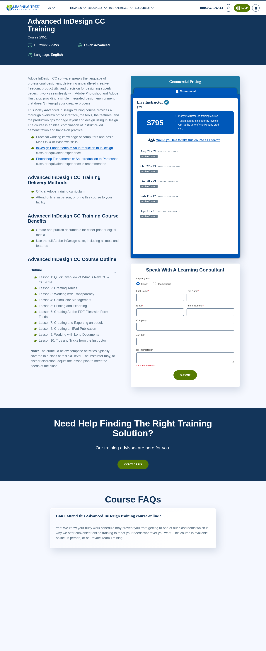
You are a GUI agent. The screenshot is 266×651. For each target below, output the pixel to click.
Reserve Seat (217, 107)
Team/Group (165, 216)
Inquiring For (143, 210)
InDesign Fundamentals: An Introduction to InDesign (78, 158)
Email (140, 238)
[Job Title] (185, 274)
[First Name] (160, 230)
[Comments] (185, 291)
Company (142, 253)
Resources (146, 7)
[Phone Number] (210, 245)
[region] (186, 140)
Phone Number (196, 238)
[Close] (260, 644)
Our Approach (121, 7)
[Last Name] (210, 230)
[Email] (160, 245)
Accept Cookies (217, 644)
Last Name (193, 223)
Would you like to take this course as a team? (188, 91)
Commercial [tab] (185, 42)
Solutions (97, 7)
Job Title (140, 268)
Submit (185, 308)
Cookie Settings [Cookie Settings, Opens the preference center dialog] (190, 644)
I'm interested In (145, 283)
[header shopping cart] (256, 7)
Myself (145, 216)
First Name (142, 223)
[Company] (185, 259)
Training (76, 7)
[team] (155, 216)
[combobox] (191, 244)
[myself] (138, 216)
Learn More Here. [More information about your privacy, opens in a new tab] (42, 647)
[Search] (228, 7)
